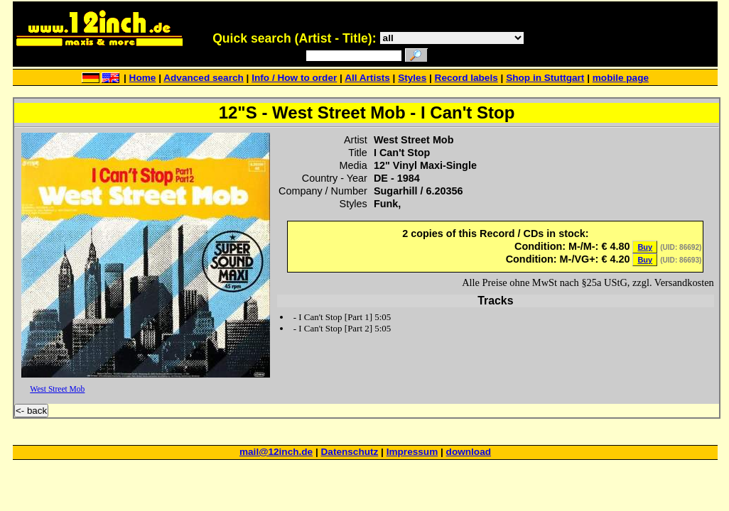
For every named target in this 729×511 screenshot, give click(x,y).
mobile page (621, 77)
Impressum (412, 451)
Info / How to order (294, 77)
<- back (31, 410)
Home (142, 77)
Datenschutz (350, 451)
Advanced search (203, 77)
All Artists (367, 77)
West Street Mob (57, 389)
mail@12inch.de (276, 451)
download (468, 451)
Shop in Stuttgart (545, 77)
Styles (412, 77)
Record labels (466, 77)
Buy (644, 247)
